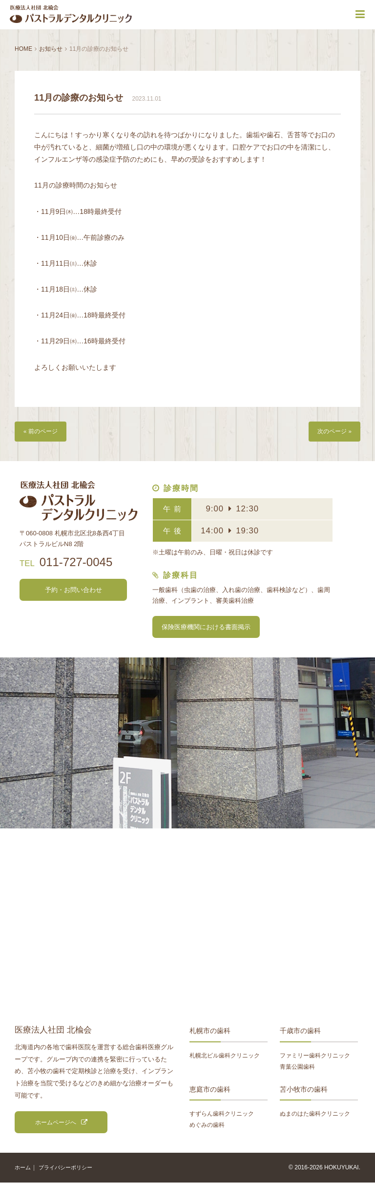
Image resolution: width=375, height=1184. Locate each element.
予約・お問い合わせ (73, 591)
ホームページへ (55, 1123)
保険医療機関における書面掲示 (206, 628)
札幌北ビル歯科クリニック (224, 1057)
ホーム (23, 1168)
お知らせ (50, 48)
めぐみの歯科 (207, 1126)
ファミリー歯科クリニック (315, 1057)
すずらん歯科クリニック (221, 1115)
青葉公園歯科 (297, 1068)
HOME (23, 48)
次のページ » (333, 432)
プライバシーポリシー (69, 1168)
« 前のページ (42, 432)
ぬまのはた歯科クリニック (315, 1115)
